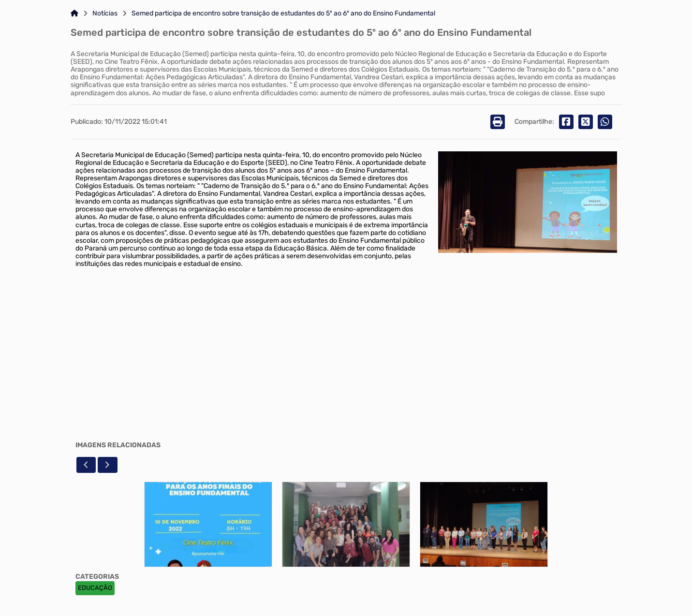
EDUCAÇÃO (95, 587)
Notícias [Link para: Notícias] (105, 13)
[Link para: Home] (74, 13)
